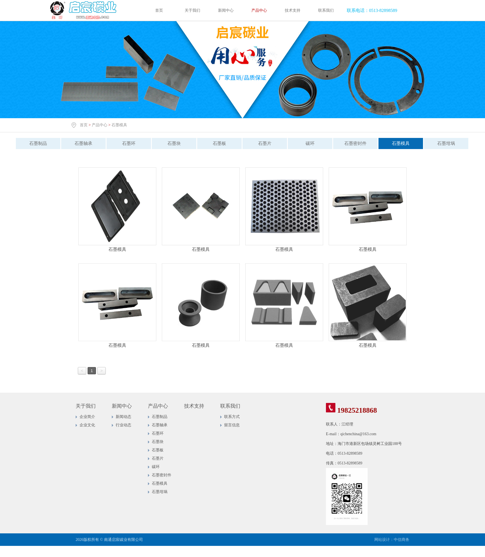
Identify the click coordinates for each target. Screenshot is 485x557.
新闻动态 (123, 417)
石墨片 (262, 143)
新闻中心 (226, 10)
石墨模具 (119, 125)
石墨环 (126, 143)
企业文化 (87, 425)
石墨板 (217, 143)
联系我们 (326, 10)
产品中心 (259, 10)
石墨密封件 (353, 143)
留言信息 (232, 425)
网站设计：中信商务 (391, 540)
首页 (159, 10)
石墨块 (171, 143)
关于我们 (192, 10)
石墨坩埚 (443, 143)
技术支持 (292, 10)
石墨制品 (35, 143)
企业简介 (87, 417)
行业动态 (123, 425)
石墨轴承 (81, 143)
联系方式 (232, 417)
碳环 (307, 143)
